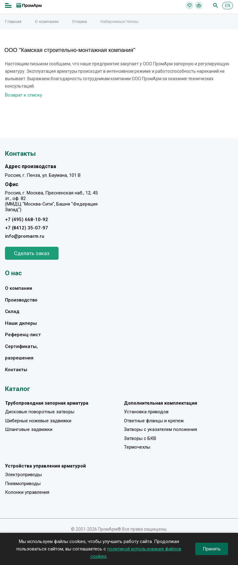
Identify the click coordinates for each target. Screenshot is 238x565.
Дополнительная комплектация (160, 403)
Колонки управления (27, 492)
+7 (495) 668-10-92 (26, 219)
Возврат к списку (23, 95)
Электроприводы (23, 474)
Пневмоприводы (23, 483)
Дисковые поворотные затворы (39, 412)
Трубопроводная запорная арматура (46, 403)
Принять (212, 549)
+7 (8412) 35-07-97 (26, 228)
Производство (21, 300)
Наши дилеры (21, 323)
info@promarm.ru (24, 236)
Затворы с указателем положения (160, 429)
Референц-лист (23, 334)
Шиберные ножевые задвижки (38, 421)
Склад (12, 311)
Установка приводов (146, 412)
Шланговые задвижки (28, 429)
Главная (13, 21)
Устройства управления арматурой (45, 466)
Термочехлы (137, 447)
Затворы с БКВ (140, 438)
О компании (47, 21)
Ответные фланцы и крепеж (154, 421)
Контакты (16, 369)
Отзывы (79, 21)
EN (227, 5)
